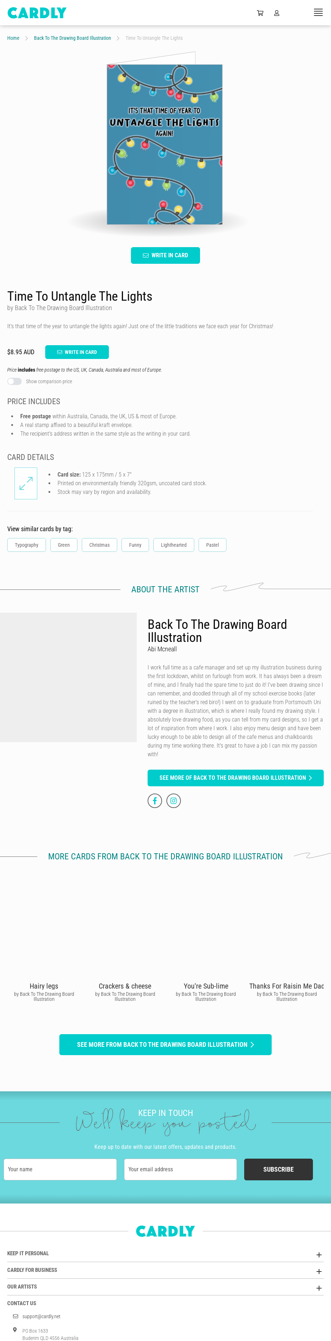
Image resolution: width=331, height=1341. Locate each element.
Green (64, 545)
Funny (135, 545)
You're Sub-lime (206, 986)
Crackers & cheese (125, 986)
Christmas (99, 545)
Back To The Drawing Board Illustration (72, 38)
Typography (26, 545)
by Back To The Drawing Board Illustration (44, 996)
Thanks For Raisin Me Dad (287, 986)
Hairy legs (44, 986)
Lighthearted (174, 545)
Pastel (212, 545)
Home (13, 38)
